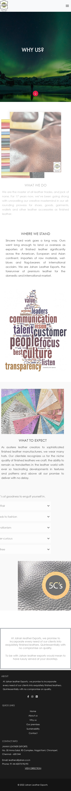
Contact (33, 733)
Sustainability (33, 728)
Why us (33, 720)
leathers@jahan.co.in (19, 760)
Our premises (33, 724)
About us (33, 715)
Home (33, 711)
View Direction (33, 768)
